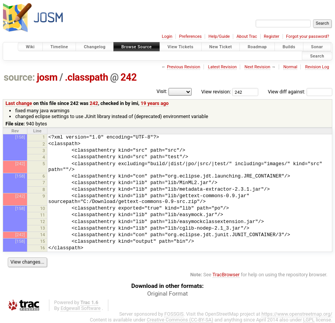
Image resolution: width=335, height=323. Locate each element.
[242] (20, 163)
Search (317, 55)
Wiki (30, 46)
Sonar (317, 46)
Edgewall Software (81, 308)
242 (129, 77)
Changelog (94, 46)
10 (42, 208)
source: (19, 77)
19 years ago (155, 103)
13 (42, 228)
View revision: (216, 92)
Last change (18, 103)
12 (42, 221)
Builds (289, 46)
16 (42, 247)
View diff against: (300, 92)
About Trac (247, 36)
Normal (290, 66)
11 (42, 215)
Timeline (59, 46)
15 (42, 241)
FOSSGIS (173, 314)
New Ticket (220, 46)
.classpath (86, 77)
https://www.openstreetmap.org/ (296, 314)
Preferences (190, 36)
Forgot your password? (307, 36)
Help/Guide (219, 36)
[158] (20, 137)
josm (47, 77)
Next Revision (257, 66)
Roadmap (257, 46)
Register (271, 36)
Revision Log (317, 66)
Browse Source (136, 46)
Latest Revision (222, 66)
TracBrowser (226, 274)
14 (42, 234)
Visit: (162, 91)
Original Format (167, 293)
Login (167, 36)
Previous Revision (183, 66)
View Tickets (181, 46)
